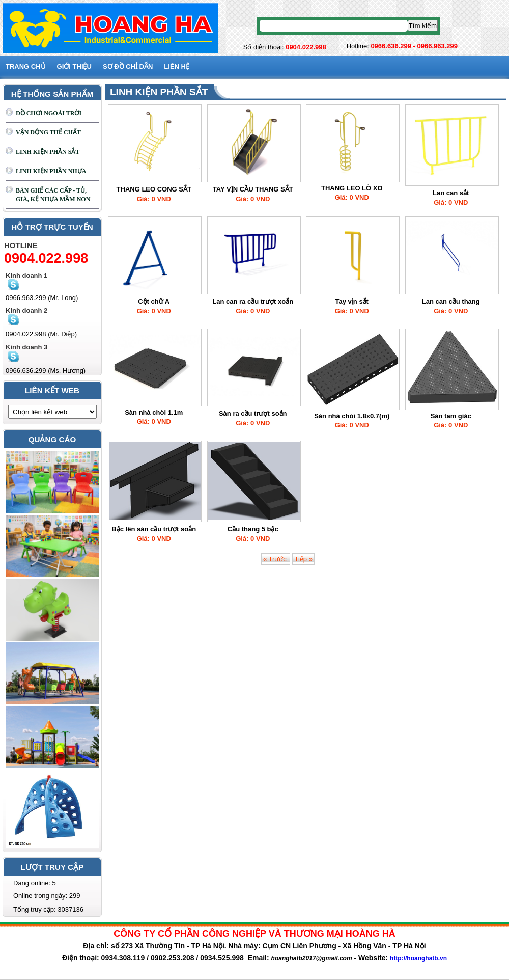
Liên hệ (176, 66)
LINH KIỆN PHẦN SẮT (47, 151)
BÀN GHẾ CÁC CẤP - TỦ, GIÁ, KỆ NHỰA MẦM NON (53, 195)
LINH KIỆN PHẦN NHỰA (51, 171)
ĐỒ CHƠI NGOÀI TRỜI (48, 113)
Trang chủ (26, 66)
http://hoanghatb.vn (418, 958)
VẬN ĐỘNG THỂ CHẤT (48, 132)
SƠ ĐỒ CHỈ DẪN (128, 66)
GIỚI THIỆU (74, 66)
